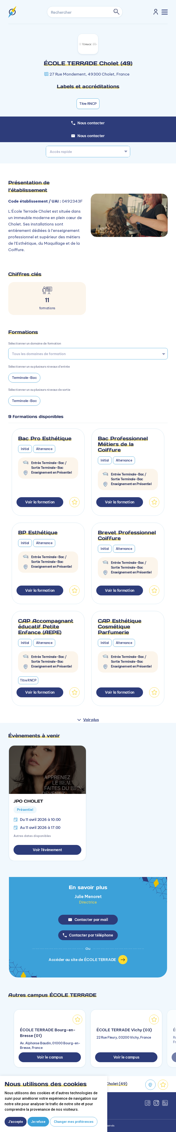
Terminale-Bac (24, 377)
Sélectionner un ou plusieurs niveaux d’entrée (39, 366)
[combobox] (88, 151)
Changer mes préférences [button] (74, 1122)
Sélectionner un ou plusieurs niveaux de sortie (39, 389)
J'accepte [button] (15, 1122)
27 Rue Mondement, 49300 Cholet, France (89, 74)
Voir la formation (40, 502)
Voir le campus (50, 1057)
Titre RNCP (87, 103)
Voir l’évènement (47, 849)
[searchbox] (86, 354)
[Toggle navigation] (165, 12)
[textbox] (88, 151)
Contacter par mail (88, 919)
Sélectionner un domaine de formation (34, 343)
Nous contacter (88, 135)
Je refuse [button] (38, 1122)
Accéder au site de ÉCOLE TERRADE (88, 959)
